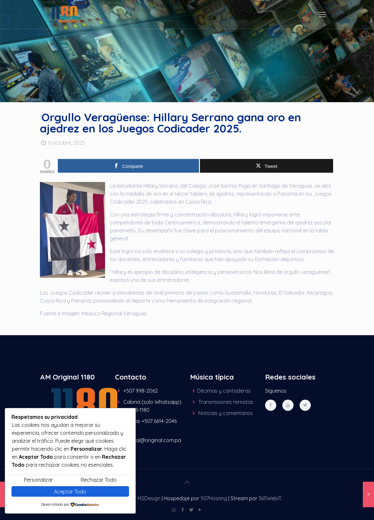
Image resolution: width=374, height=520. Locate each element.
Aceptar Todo (70, 491)
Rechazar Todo (99, 480)
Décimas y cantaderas (224, 391)
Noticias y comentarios (225, 413)
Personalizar (38, 480)
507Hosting (214, 498)
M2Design (149, 498)
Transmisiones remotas (225, 402)
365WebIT (270, 498)
